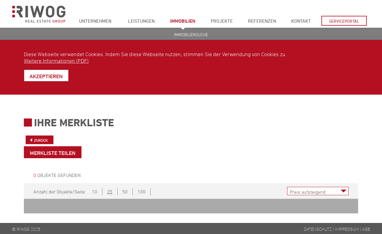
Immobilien (182, 21)
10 (94, 191)
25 (110, 191)
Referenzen (262, 21)
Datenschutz (318, 229)
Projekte (222, 21)
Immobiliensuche (191, 34)
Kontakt (301, 21)
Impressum (347, 229)
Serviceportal (344, 21)
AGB (366, 229)
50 (125, 191)
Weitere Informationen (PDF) (56, 61)
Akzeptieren (46, 76)
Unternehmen (95, 21)
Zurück (41, 140)
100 (142, 191)
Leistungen (141, 21)
